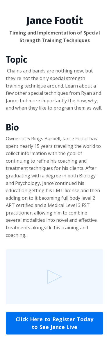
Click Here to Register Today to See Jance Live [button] (54, 323)
